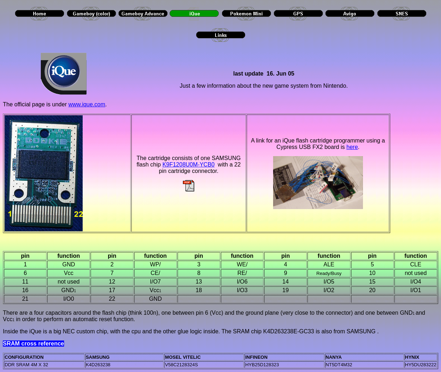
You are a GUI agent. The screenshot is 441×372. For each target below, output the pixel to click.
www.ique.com (86, 104)
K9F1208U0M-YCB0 (189, 164)
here (352, 147)
